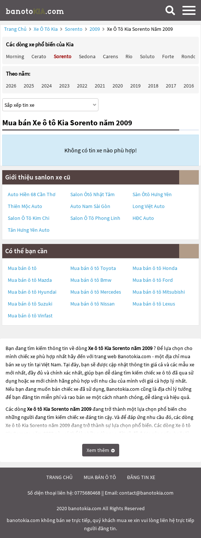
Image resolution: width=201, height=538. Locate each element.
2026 (11, 85)
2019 (135, 85)
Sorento (74, 29)
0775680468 (87, 492)
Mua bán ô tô (22, 268)
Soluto (147, 56)
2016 (189, 85)
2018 (153, 85)
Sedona (87, 56)
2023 (64, 85)
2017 (171, 85)
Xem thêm (101, 450)
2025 (29, 85)
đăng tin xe (141, 477)
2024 (46, 85)
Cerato (38, 56)
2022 (82, 85)
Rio (129, 56)
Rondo (188, 56)
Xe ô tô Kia (46, 29)
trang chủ (59, 477)
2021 (100, 85)
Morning (15, 56)
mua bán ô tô (100, 477)
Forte (168, 56)
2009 (95, 29)
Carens (110, 56)
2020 (118, 85)
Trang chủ (15, 29)
